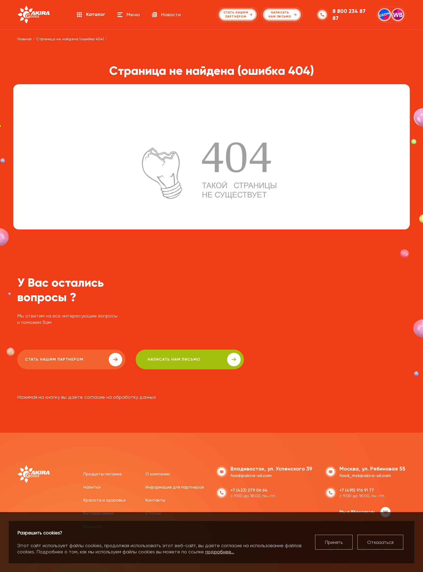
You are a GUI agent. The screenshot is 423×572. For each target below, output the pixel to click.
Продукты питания (102, 473)
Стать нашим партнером (65, 359)
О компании (157, 473)
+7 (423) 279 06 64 (249, 489)
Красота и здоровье (104, 499)
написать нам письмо (170, 359)
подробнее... (219, 551)
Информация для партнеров (174, 486)
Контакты (155, 499)
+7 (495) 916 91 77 (356, 489)
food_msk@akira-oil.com (365, 475)
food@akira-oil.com (251, 475)
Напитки (92, 486)
